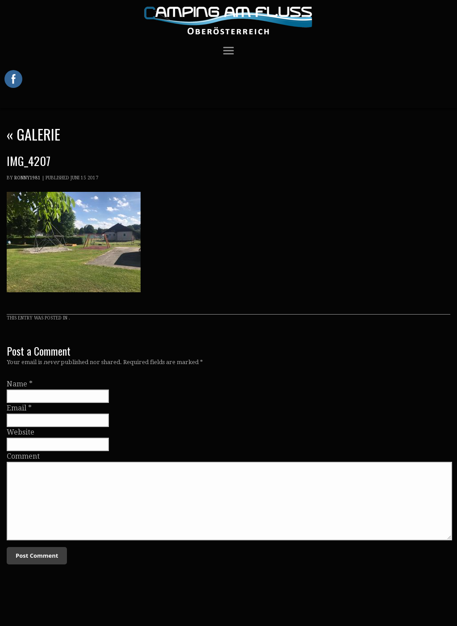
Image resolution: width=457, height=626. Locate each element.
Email (16, 408)
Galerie (33, 134)
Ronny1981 (27, 177)
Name (17, 384)
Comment (23, 456)
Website (20, 432)
